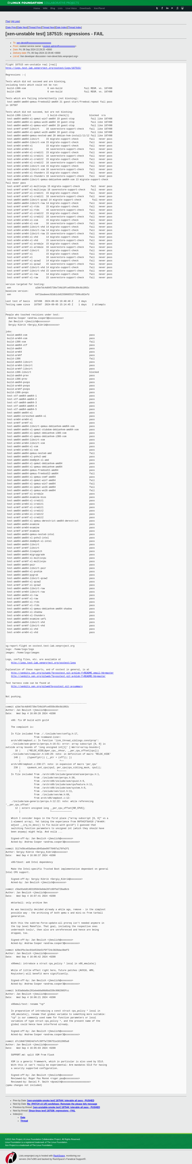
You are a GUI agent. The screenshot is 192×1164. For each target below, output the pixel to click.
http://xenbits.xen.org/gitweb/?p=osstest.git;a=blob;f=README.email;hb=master (62, 673)
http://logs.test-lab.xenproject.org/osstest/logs (43, 662)
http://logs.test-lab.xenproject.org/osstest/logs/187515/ (43, 68)
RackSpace (59, 1155)
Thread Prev (34, 27)
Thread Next (48, 27)
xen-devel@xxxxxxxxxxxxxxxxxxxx (34, 42)
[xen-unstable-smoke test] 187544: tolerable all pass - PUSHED (60, 1100)
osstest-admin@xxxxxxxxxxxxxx (59, 46)
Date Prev (11, 27)
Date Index (61, 27)
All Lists (15, 21)
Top (8, 21)
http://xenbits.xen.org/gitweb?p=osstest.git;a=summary (47, 686)
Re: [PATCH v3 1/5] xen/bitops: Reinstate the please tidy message (62, 1104)
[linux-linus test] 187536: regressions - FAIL (52, 1110)
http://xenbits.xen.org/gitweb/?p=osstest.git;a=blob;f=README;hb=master (58, 676)
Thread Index (74, 27)
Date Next (22, 27)
